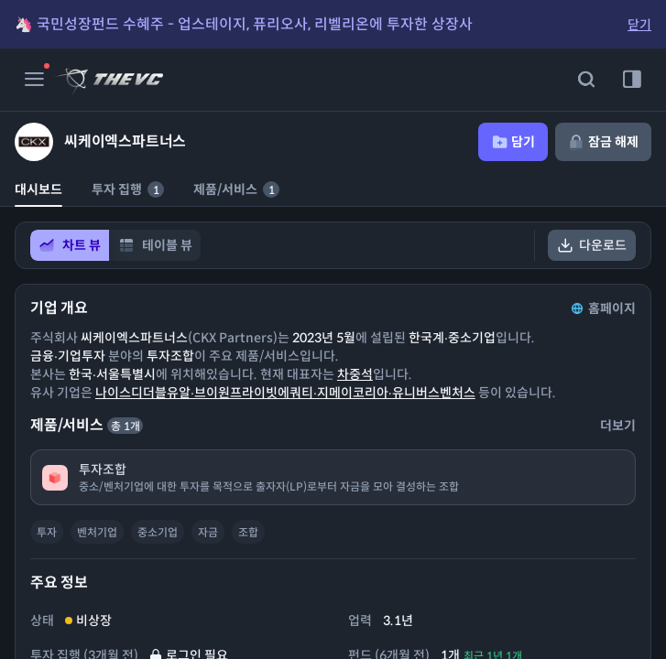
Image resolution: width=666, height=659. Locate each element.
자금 (208, 532)
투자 (47, 532)
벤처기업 (97, 532)
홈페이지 (602, 308)
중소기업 (157, 532)
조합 (248, 532)
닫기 (639, 24)
